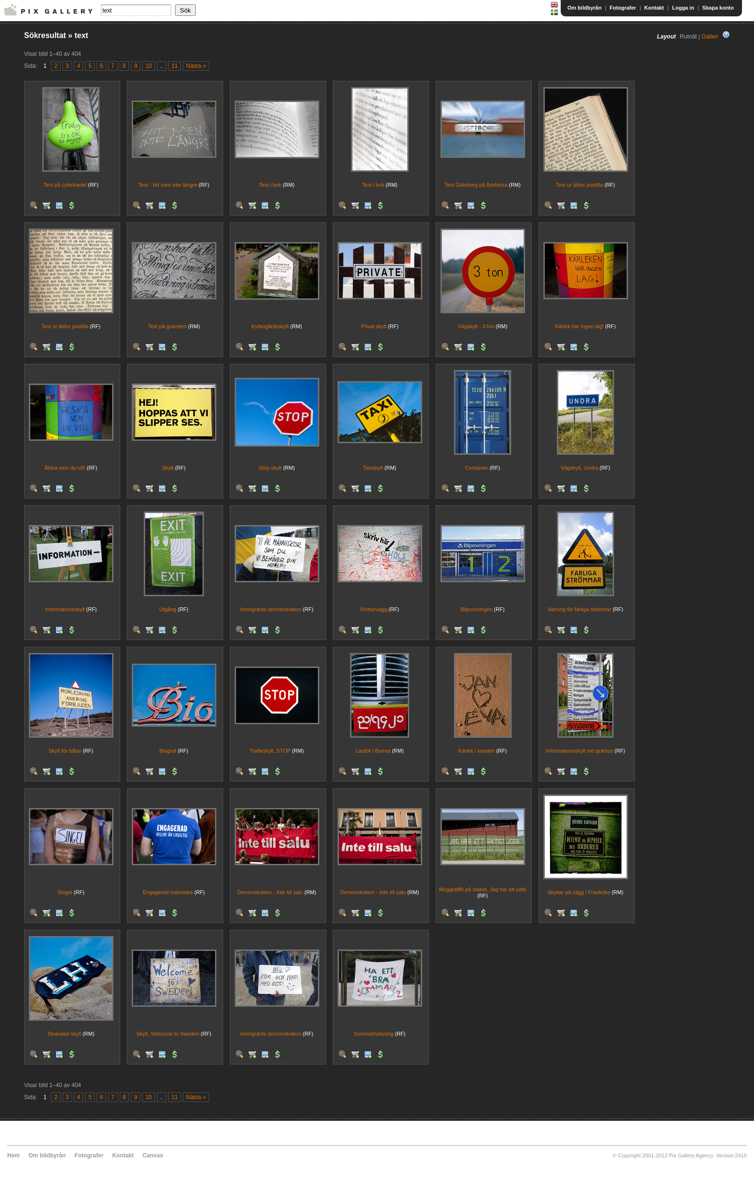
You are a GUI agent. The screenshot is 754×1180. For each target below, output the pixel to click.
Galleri (710, 36)
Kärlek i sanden (476, 751)
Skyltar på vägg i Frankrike (579, 892)
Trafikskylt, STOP (270, 751)
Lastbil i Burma (372, 751)
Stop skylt (270, 468)
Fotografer (623, 8)
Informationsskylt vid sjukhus (579, 751)
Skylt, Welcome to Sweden (168, 1034)
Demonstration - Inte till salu (270, 892)
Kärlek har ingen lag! (579, 326)
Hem (13, 1155)
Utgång (167, 609)
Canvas (152, 1155)
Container (476, 468)
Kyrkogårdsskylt (270, 326)
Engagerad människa (168, 892)
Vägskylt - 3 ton (476, 326)
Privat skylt (373, 326)
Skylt (168, 468)
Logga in (683, 8)
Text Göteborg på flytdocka (475, 185)
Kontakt (654, 8)
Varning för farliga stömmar (579, 609)
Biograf (168, 751)
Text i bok (270, 185)
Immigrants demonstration (270, 609)
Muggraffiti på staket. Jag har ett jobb (482, 889)
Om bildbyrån (584, 8)
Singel (65, 892)
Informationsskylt (65, 609)
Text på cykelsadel (65, 185)
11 (174, 66)
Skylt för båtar (65, 751)
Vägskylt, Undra (579, 468)
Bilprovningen (477, 609)
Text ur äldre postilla (579, 185)
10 (148, 66)
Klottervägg (373, 609)
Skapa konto (718, 8)
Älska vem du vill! (64, 468)
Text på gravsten (167, 326)
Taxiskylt (373, 468)
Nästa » (196, 66)
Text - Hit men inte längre (167, 185)
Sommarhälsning (374, 1034)
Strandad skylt (64, 1034)
